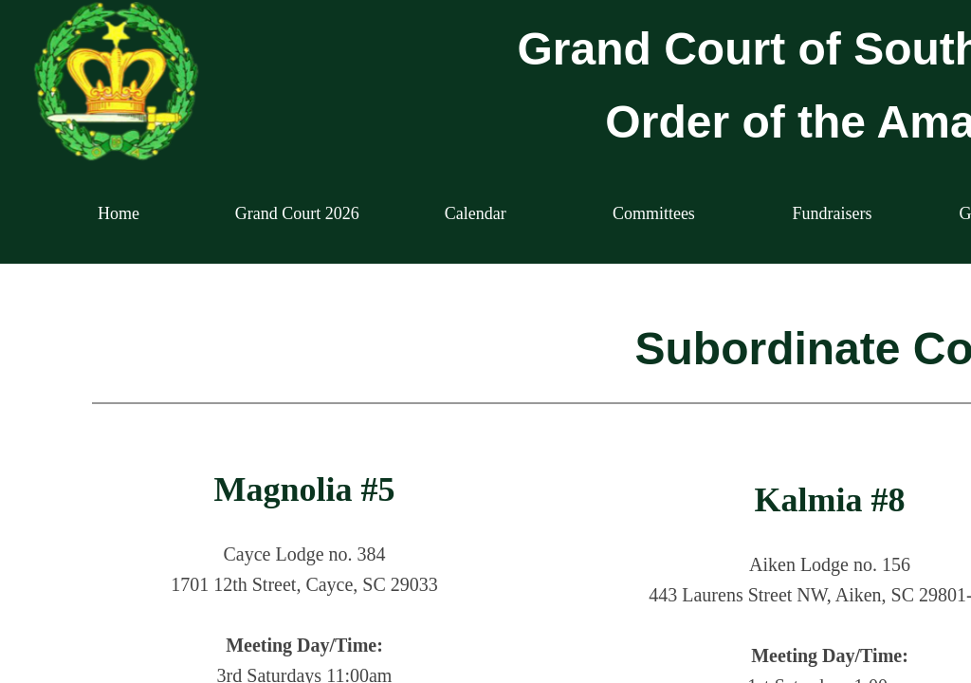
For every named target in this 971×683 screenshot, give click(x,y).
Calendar (475, 213)
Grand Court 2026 (297, 213)
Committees (654, 213)
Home (118, 213)
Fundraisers (831, 213)
